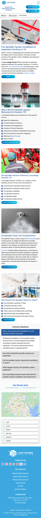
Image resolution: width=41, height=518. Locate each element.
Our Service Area (20, 385)
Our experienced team (16, 66)
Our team (4, 250)
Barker (8, 430)
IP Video (20, 486)
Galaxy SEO (24, 514)
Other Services (13, 15)
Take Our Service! (8, 319)
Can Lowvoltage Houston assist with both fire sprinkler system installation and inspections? (19, 375)
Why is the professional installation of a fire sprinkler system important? (18, 332)
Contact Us (28, 510)
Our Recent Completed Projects (10, 142)
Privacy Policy (20, 510)
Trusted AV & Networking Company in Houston (8, 8)
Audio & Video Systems (20, 476)
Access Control (20, 483)
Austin (8, 426)
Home (3, 15)
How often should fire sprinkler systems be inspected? (18, 354)
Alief (7, 422)
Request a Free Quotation (9, 202)
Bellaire (8, 441)
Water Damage (15, 136)
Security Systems (20, 489)
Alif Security (31, 239)
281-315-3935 (32, 11)
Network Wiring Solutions (20, 473)
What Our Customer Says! (9, 267)
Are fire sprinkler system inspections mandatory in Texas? (20, 361)
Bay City (8, 433)
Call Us (8, 76)
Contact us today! (29, 73)
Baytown (9, 437)
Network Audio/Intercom (20, 479)
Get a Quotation (33, 7)
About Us (12, 510)
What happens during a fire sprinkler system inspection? (19, 368)
